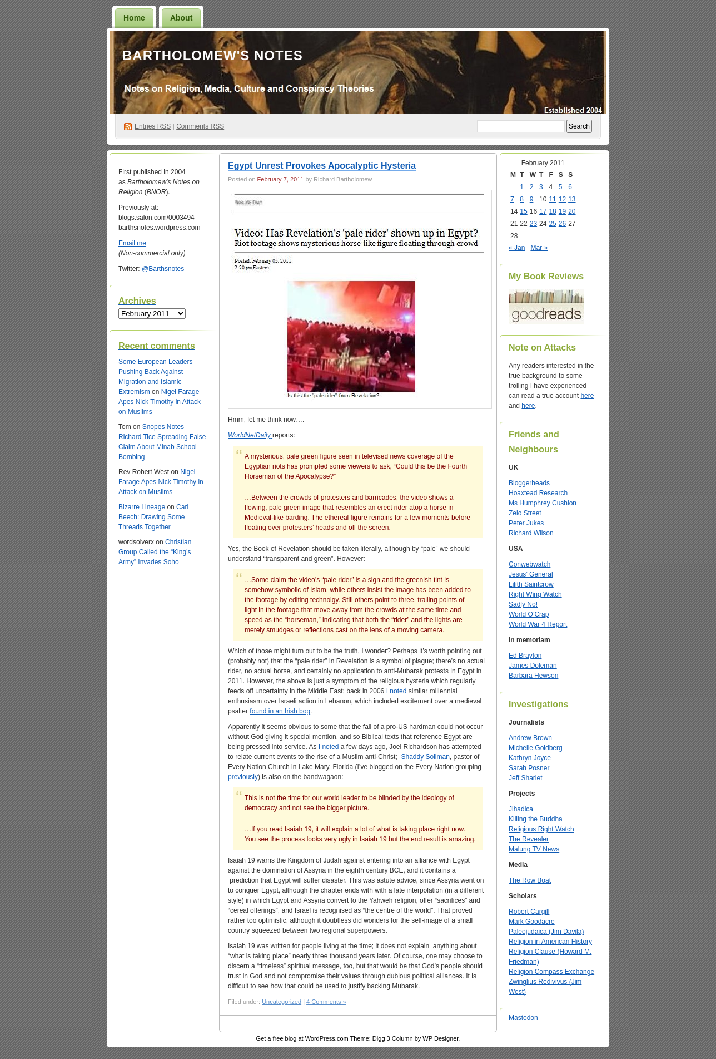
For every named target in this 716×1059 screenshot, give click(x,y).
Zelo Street (525, 513)
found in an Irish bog (280, 711)
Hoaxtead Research (538, 493)
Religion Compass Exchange (551, 972)
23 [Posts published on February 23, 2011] (533, 224)
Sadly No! (523, 604)
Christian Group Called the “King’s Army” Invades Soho (154, 552)
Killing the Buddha (536, 819)
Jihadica (521, 809)
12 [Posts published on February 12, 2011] (562, 199)
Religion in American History (550, 941)
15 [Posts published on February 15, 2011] (523, 211)
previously (243, 777)
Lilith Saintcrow (531, 584)
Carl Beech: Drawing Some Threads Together (153, 517)
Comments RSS (200, 126)
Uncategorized (281, 1001)
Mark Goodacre (532, 921)
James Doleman (533, 665)
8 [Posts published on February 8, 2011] (522, 199)
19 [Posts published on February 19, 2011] (562, 211)
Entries (153, 126)
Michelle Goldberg (536, 748)
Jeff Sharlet (525, 778)
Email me (132, 243)
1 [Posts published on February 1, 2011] (522, 187)
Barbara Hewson (533, 675)
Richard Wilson (531, 533)
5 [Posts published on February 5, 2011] (561, 187)
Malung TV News (534, 849)
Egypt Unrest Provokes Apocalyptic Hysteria (322, 165)
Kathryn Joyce (530, 758)
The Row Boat (530, 880)
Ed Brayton (525, 655)
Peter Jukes (526, 523)
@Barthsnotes (163, 269)
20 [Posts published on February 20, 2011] (571, 211)
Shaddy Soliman (425, 757)
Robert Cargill (529, 911)
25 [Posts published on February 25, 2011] (552, 224)
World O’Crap (529, 614)
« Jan (517, 248)
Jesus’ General (531, 574)
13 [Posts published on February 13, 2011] (571, 199)
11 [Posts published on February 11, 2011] (552, 199)
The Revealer (529, 839)
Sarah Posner (529, 768)
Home (134, 17)
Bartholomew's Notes (212, 55)
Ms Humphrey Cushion (542, 503)
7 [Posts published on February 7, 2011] (512, 199)
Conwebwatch (529, 564)
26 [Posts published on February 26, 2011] (562, 224)
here (587, 396)
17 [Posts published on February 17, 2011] (542, 211)
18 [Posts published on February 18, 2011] (552, 211)
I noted (396, 691)
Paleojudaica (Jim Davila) (546, 931)
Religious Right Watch (541, 829)
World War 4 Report (538, 624)
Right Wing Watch (535, 594)
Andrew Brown (530, 738)
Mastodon (523, 1018)
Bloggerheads (529, 483)
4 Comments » (326, 1001)
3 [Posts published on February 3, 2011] (541, 187)
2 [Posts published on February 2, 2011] (532, 187)
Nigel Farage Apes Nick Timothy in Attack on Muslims (159, 402)
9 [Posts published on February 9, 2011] (532, 199)
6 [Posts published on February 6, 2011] (570, 187)
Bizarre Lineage (141, 507)
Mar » (539, 248)
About (181, 17)
